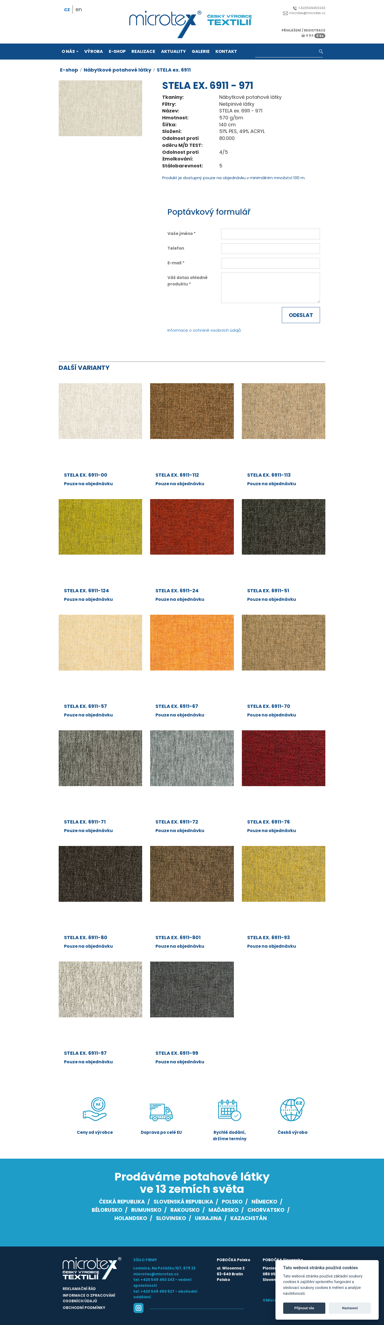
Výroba (93, 51)
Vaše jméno (180, 233)
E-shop (117, 51)
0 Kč (313, 35)
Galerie (201, 51)
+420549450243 (309, 8)
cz (67, 9)
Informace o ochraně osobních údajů (204, 330)
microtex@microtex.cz (304, 13)
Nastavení (350, 1308)
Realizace (143, 51)
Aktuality (173, 51)
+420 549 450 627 (157, 1291)
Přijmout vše (304, 1308)
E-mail (174, 263)
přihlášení (291, 30)
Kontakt (226, 51)
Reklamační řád (79, 1288)
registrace (314, 30)
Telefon (175, 248)
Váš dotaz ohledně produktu (187, 281)
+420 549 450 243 (157, 1279)
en (78, 9)
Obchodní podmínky (84, 1307)
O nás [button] (70, 51)
